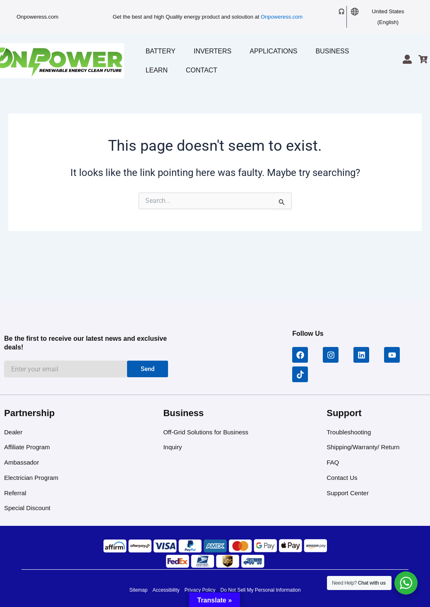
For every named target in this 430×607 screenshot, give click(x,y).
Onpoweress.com (37, 17)
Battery (160, 51)
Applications (273, 51)
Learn (157, 70)
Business (332, 51)
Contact (201, 70)
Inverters (212, 51)
